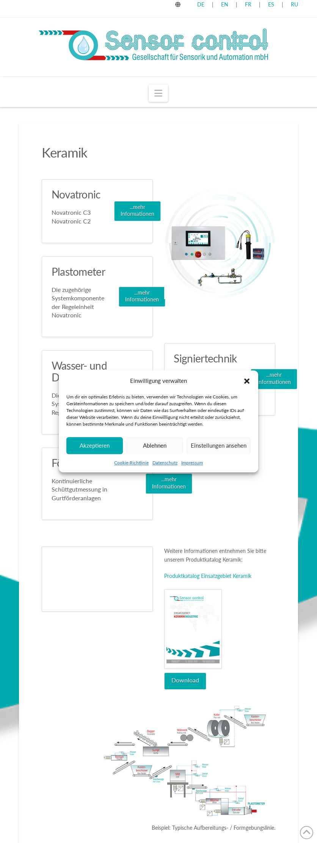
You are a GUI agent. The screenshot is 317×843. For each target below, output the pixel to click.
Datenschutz (164, 462)
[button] (247, 381)
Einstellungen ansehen (218, 445)
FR (248, 4)
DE (200, 4)
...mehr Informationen (137, 210)
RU (294, 4)
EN (224, 4)
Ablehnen (154, 445)
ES (272, 4)
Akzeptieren (95, 445)
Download (185, 680)
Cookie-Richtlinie (131, 462)
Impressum (192, 462)
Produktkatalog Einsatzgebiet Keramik (207, 576)
